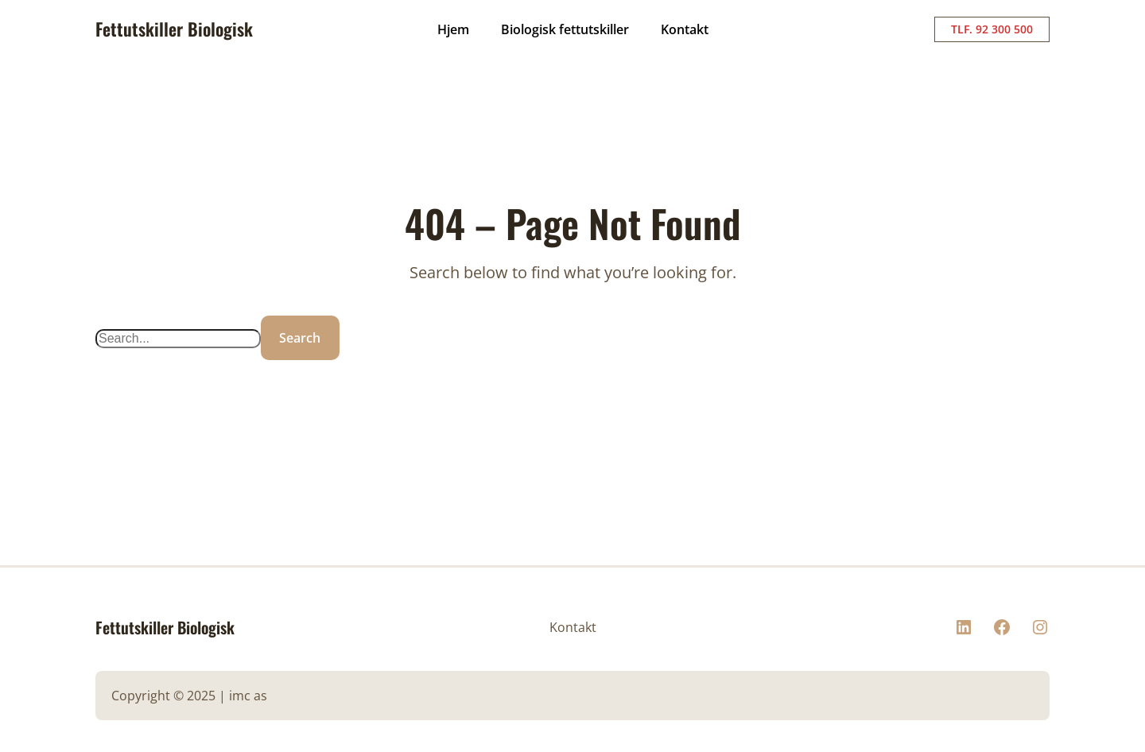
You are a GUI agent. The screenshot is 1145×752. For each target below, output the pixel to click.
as (260, 695)
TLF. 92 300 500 (992, 29)
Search (299, 338)
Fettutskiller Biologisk (174, 28)
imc (239, 695)
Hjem (453, 29)
